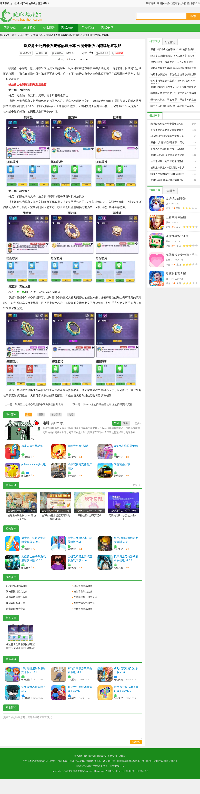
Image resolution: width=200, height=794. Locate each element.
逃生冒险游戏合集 (83, 591)
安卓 (116, 423)
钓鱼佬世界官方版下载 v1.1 (33, 689)
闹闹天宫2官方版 (78, 445)
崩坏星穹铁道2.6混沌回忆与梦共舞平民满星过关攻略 (167, 167)
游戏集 (122, 756)
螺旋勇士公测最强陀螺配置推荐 (167, 174)
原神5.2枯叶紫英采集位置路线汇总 (167, 180)
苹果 (125, 423)
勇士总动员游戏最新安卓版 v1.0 (126, 539)
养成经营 (118, 457)
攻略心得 (38, 35)
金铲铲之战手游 (176, 198)
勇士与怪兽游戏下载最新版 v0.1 (80, 539)
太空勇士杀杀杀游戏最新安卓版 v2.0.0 (33, 558)
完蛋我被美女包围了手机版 (181, 255)
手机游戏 (25, 35)
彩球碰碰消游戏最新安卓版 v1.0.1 (33, 670)
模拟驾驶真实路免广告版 (80, 466)
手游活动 (88, 27)
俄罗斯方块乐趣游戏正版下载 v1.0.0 (126, 689)
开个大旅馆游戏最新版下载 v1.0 (80, 689)
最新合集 (195, 3)
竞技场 (21, 292)
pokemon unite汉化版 (33, 464)
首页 (14, 35)
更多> (138, 423)
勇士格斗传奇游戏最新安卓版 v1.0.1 (33, 539)
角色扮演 (25, 475)
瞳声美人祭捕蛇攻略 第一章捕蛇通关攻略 (172, 106)
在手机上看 (103, 53)
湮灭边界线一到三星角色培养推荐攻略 (167, 161)
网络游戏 (10, 27)
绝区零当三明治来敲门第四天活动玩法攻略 (167, 136)
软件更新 (184, 3)
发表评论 (59, 53)
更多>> (136, 485)
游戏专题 (107, 27)
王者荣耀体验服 (176, 217)
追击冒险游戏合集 (15, 609)
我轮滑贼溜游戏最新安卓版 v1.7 (80, 670)
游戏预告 (49, 27)
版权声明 (90, 756)
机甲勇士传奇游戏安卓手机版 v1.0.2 (126, 558)
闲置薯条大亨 (122, 464)
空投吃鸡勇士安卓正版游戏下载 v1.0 (80, 558)
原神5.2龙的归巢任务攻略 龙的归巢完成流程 (107, 404)
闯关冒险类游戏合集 (16, 591)
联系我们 (79, 756)
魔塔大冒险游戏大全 (84, 603)
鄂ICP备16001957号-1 (137, 771)
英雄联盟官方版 (176, 273)
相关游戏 (27, 53)
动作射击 (25, 549)
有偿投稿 (119, 53)
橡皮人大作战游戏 (32, 445)
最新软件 (162, 3)
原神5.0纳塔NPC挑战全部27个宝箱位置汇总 (173, 87)
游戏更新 (173, 3)
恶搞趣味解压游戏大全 (85, 597)
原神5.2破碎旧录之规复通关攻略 (167, 155)
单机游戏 (29, 27)
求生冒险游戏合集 (83, 586)
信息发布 (101, 756)
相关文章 (43, 53)
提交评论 (136, 741)
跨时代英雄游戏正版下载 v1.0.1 (126, 670)
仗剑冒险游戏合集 (15, 603)
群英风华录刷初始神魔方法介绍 (167, 149)
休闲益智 (25, 457)
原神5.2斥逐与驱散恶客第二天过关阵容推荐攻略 (167, 142)
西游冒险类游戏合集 (16, 597)
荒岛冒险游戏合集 (83, 609)
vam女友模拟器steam (126, 445)
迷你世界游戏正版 (177, 236)
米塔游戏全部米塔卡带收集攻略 (167, 124)
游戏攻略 (67, 27)
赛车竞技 (72, 475)
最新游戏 (150, 3)
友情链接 (112, 756)
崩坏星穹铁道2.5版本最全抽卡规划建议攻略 (173, 68)
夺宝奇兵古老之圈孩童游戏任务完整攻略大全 (167, 130)
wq (62, 59)
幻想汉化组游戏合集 (16, 586)
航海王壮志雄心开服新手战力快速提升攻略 (39, 404)
